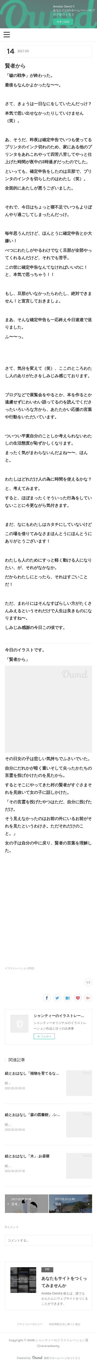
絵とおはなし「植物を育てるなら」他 (35, 1073)
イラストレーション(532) (19, 968)
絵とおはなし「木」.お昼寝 (27, 1157)
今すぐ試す (63, 21)
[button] (7, 34)
